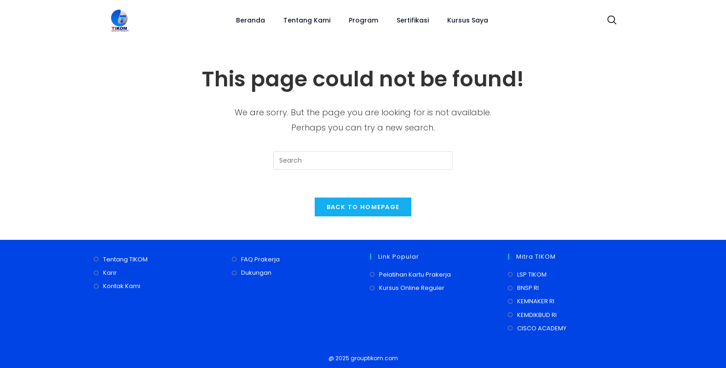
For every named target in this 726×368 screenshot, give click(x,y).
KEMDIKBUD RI (537, 315)
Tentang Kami (306, 20)
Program (363, 20)
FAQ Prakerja (260, 259)
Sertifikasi (413, 20)
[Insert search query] (363, 160)
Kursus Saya (467, 20)
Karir (110, 272)
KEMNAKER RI (535, 301)
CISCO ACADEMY (541, 328)
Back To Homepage (363, 207)
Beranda (250, 20)
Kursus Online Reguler (411, 287)
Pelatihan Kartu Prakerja (415, 274)
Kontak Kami (121, 286)
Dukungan (256, 272)
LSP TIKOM (532, 274)
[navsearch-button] (610, 21)
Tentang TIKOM (125, 259)
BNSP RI (528, 287)
